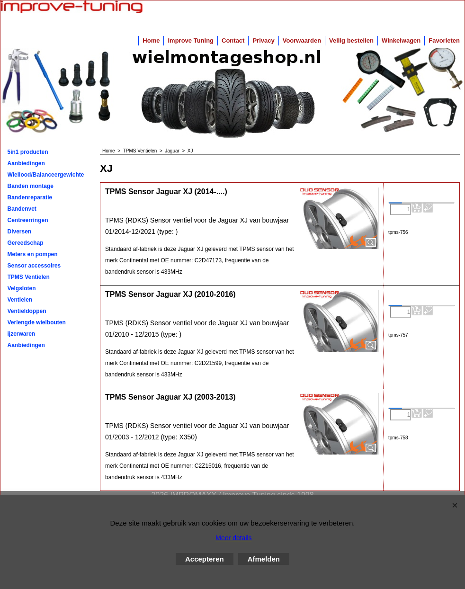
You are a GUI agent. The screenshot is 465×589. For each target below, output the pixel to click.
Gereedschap (26, 243)
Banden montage (31, 186)
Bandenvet (22, 208)
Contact (233, 40)
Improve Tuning (191, 40)
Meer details (233, 538)
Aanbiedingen (26, 163)
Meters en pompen (33, 254)
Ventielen (20, 299)
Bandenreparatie (30, 197)
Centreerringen (28, 220)
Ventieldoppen (27, 311)
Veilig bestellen (351, 40)
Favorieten (444, 40)
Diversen (20, 231)
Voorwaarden (302, 40)
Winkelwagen (401, 40)
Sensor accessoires (34, 265)
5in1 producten (28, 152)
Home (151, 40)
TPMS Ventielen (29, 277)
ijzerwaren (22, 333)
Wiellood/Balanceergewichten (46, 174)
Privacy (263, 40)
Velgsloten (22, 288)
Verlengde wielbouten (37, 322)
